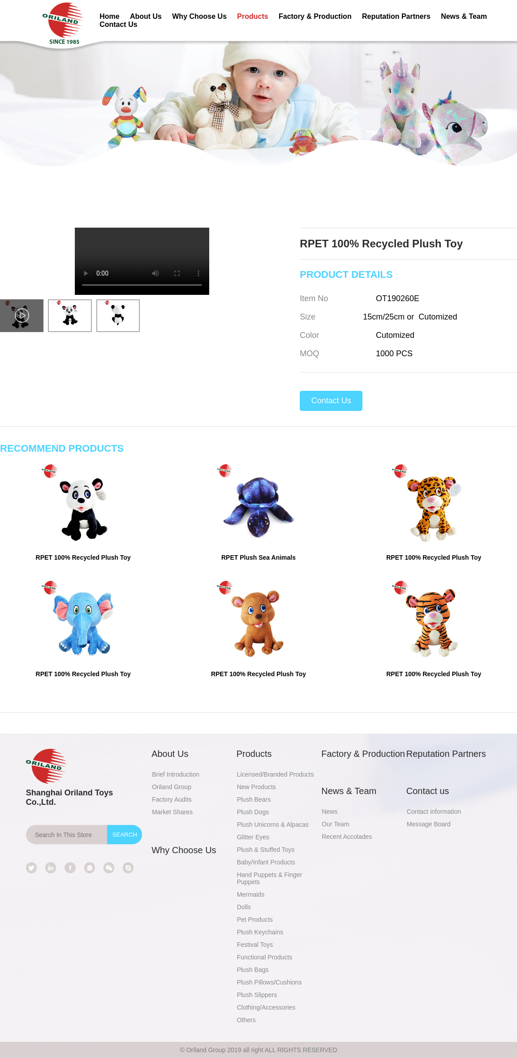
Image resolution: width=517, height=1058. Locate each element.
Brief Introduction (175, 774)
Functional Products (265, 957)
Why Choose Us (199, 16)
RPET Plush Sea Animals (258, 557)
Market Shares (172, 812)
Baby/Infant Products (266, 862)
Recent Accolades (347, 836)
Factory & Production (315, 16)
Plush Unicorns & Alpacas (273, 824)
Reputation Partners (396, 16)
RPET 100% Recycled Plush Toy (83, 557)
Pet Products (255, 919)
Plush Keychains (260, 932)
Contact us (427, 791)
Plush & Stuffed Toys (266, 849)
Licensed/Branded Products (275, 774)
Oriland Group (171, 786)
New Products (256, 786)
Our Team (335, 824)
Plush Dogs (253, 812)
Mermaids (250, 894)
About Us (146, 16)
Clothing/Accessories (266, 1007)
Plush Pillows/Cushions (269, 982)
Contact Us (118, 24)
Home (109, 16)
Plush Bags (253, 969)
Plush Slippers (257, 994)
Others (246, 1019)
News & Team (464, 16)
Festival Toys (255, 944)
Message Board (429, 824)
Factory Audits (172, 799)
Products (252, 16)
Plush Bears (254, 799)
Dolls (244, 907)
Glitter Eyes (253, 837)
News (329, 811)
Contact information (434, 811)
